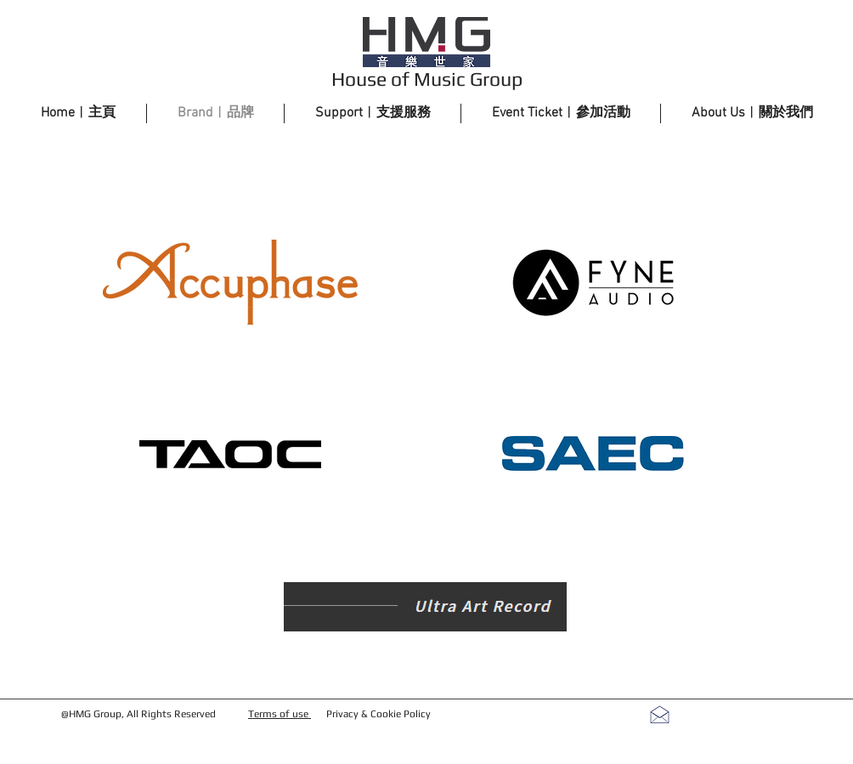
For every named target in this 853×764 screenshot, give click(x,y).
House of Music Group (427, 78)
